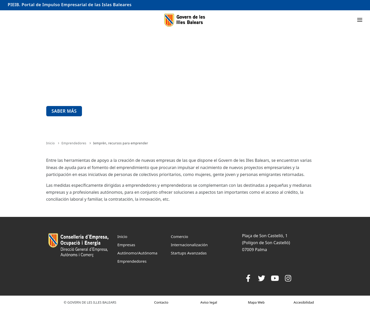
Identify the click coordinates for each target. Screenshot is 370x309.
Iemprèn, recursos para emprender (120, 143)
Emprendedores (73, 143)
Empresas (126, 244)
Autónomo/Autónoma (137, 252)
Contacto (161, 302)
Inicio (50, 143)
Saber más (64, 111)
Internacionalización (189, 244)
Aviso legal (208, 302)
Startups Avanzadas (189, 252)
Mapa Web (256, 302)
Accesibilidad (304, 302)
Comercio (179, 236)
